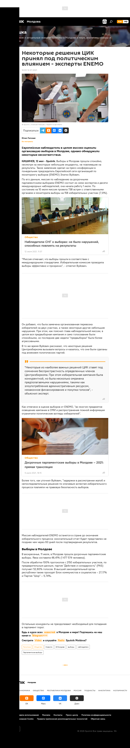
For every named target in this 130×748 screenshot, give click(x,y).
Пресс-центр (72, 715)
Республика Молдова (59, 690)
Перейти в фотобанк (54, 124)
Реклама (46, 715)
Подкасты (89, 690)
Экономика (23, 690)
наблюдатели (83, 647)
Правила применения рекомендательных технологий (62, 719)
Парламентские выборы (32, 652)
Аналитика (104, 690)
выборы (71, 647)
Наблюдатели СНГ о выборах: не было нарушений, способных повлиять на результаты (62, 243)
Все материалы (27, 141)
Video (38, 640)
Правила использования (27, 715)
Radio (61, 640)
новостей (49, 632)
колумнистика (121, 690)
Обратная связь (98, 719)
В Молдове (60, 647)
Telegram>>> (39, 635)
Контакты (58, 715)
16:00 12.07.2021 (29, 70)
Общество (31, 237)
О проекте (8, 715)
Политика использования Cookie (18, 719)
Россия (77, 690)
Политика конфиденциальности (96, 715)
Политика (27, 647)
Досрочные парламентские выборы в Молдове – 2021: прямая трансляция (64, 465)
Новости (49, 647)
